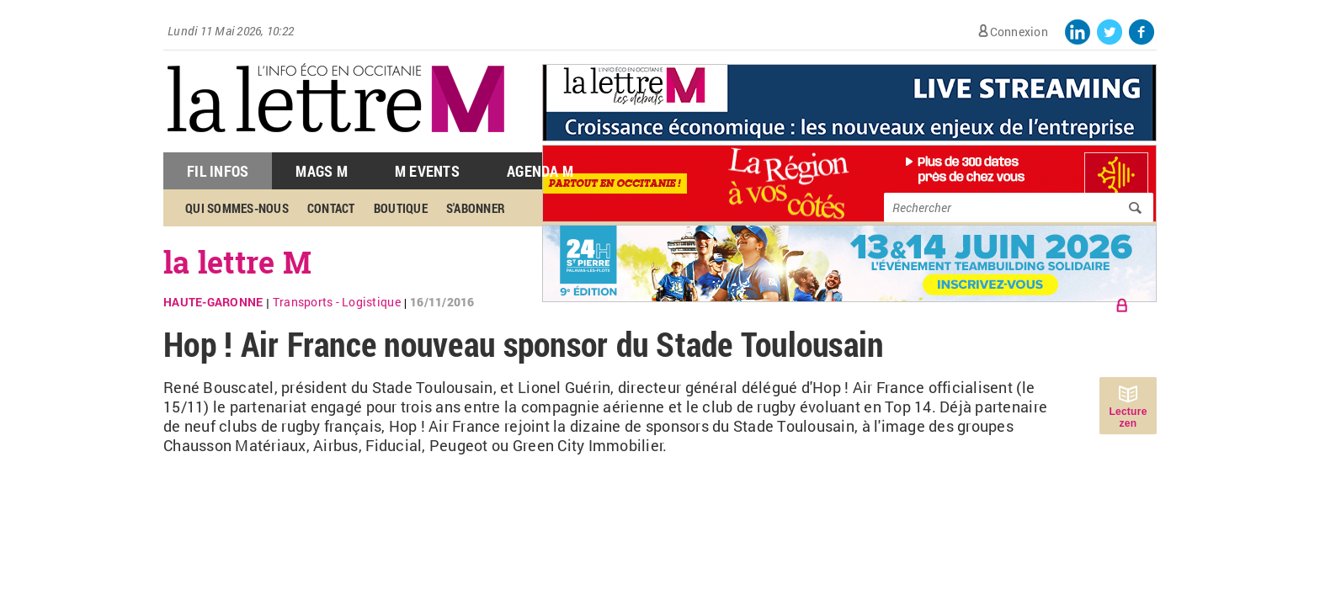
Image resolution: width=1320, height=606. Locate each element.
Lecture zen (1128, 417)
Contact (331, 207)
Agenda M (540, 171)
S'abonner (475, 207)
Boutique (401, 207)
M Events (427, 171)
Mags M (321, 171)
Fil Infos (217, 171)
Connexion (1019, 32)
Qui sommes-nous (237, 207)
